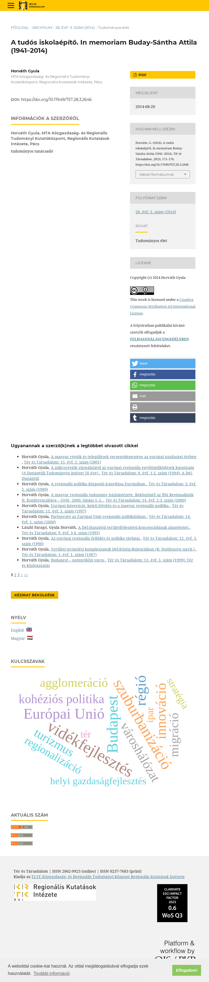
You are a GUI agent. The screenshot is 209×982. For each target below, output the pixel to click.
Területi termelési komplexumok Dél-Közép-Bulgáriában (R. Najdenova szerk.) (123, 549)
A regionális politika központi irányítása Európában (98, 483)
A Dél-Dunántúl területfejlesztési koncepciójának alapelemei (133, 527)
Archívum (42, 27)
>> (26, 574)
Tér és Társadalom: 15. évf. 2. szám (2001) (62, 462)
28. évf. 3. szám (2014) (75, 27)
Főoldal (20, 27)
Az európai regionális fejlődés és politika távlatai (96, 538)
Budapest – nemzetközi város (78, 560)
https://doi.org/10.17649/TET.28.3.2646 (56, 99)
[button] (162, 363)
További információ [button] (51, 973)
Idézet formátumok (156, 174)
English (21, 630)
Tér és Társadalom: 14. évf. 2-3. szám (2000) (146, 500)
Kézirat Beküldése (34, 595)
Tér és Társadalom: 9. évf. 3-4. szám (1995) (61, 532)
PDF (141, 75)
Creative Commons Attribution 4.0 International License (162, 306)
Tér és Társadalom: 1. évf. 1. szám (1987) (59, 554)
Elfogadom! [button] (187, 970)
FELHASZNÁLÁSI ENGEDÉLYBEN (159, 338)
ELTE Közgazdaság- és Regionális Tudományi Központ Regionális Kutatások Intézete (108, 876)
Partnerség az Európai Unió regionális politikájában (99, 516)
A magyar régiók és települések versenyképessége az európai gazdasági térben (123, 456)
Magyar (22, 638)
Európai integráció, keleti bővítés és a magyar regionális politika (110, 505)
